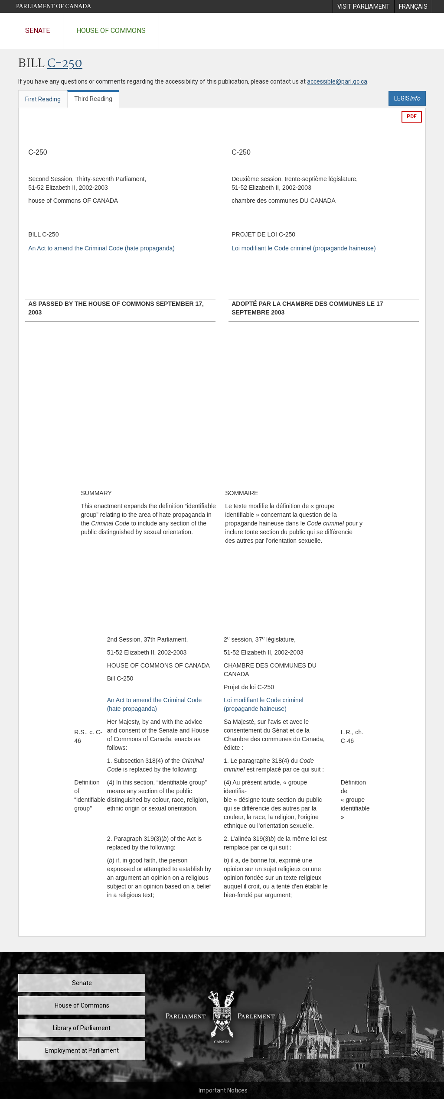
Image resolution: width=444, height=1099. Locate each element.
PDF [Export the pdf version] (412, 116)
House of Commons (111, 30)
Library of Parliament (82, 1027)
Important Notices (223, 1090)
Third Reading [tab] (93, 98)
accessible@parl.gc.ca (337, 81)
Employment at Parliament (82, 1050)
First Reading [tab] (43, 99)
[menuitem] (363, 6)
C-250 (64, 64)
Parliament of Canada (53, 6)
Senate (37, 30)
